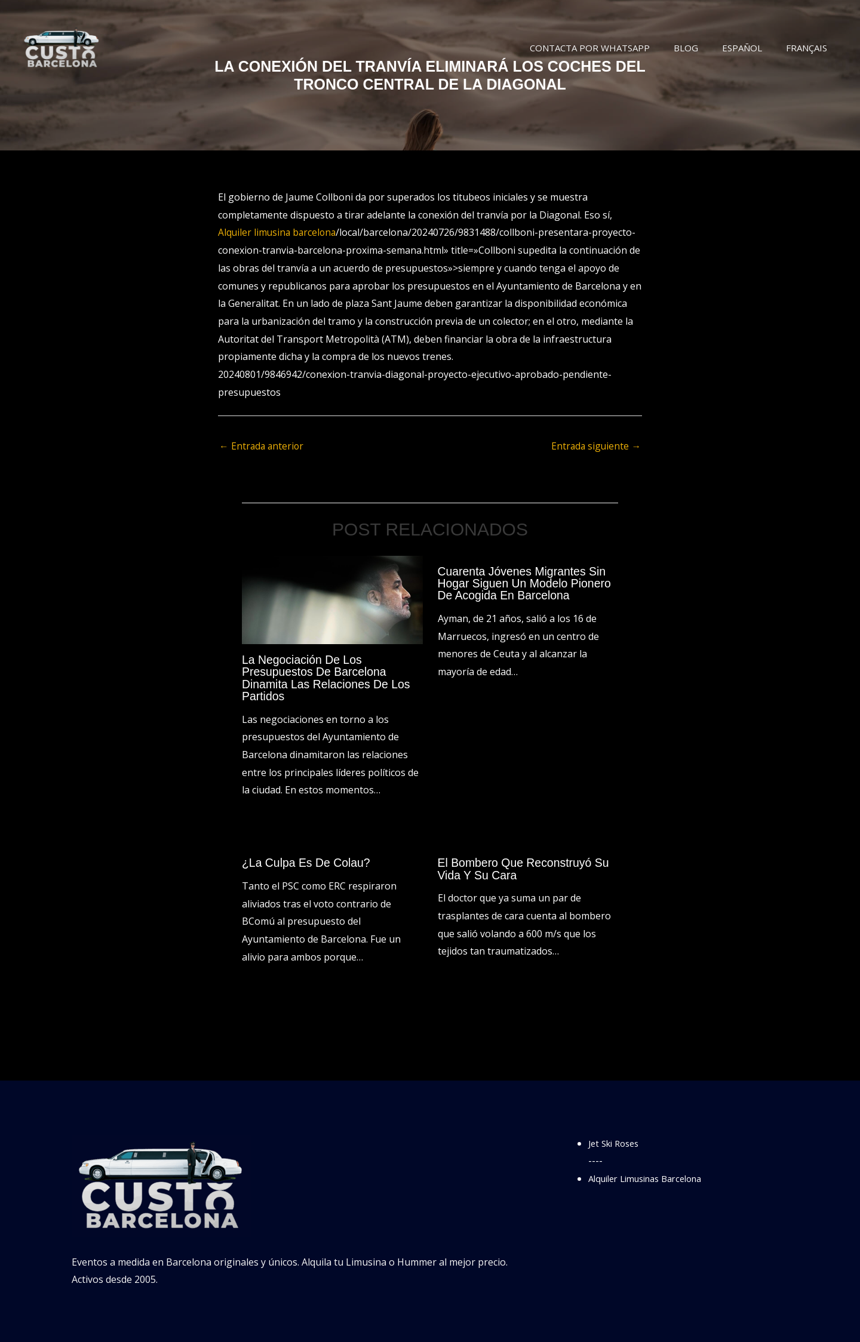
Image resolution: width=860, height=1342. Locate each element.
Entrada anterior (262, 446)
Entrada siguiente (595, 446)
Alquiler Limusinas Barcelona (653, 1177)
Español (751, 48)
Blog (701, 48)
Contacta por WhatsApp (611, 48)
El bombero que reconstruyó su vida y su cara (526, 868)
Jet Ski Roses (616, 1142)
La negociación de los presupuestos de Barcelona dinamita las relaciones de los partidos (328, 678)
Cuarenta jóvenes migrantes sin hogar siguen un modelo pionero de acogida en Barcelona (527, 583)
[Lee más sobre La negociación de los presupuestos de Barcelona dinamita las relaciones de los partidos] (332, 599)
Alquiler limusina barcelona (278, 232)
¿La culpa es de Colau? (308, 862)
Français (809, 48)
